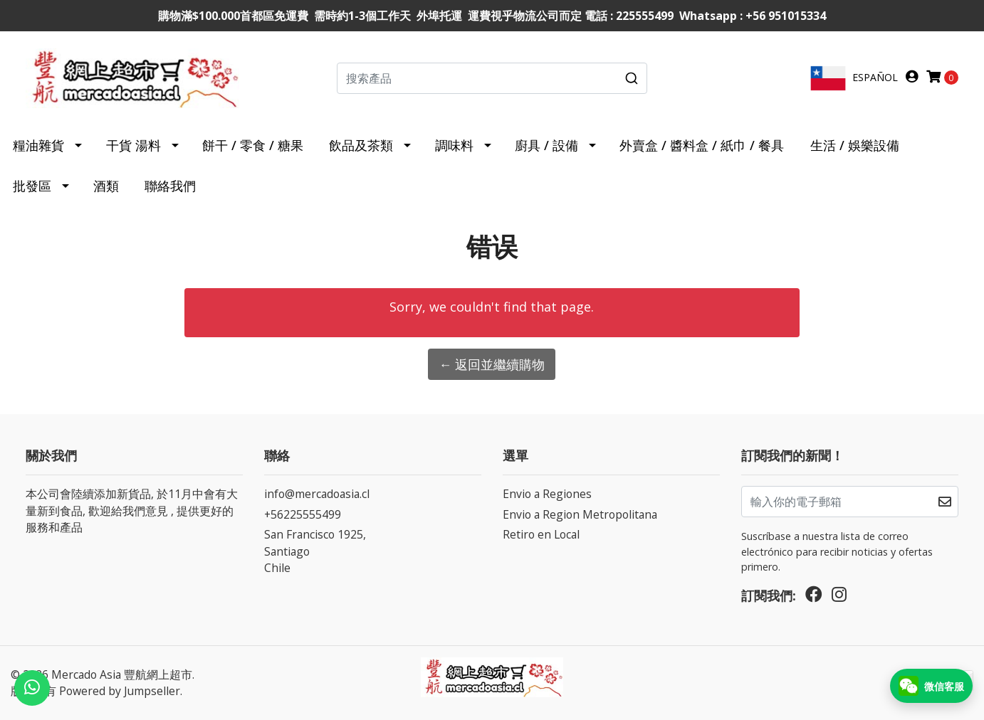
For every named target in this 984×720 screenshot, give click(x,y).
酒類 (106, 185)
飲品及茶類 (361, 145)
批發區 (32, 185)
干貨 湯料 (133, 145)
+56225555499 (302, 514)
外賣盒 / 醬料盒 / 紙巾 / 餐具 (701, 145)
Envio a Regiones (547, 494)
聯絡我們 (170, 185)
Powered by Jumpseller (119, 691)
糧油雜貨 (38, 145)
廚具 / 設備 (546, 145)
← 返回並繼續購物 (492, 364)
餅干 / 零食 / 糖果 (252, 145)
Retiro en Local (541, 534)
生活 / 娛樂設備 (854, 145)
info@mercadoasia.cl (317, 494)
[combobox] (492, 78)
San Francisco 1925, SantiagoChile (315, 551)
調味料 (454, 145)
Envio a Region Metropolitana (580, 514)
